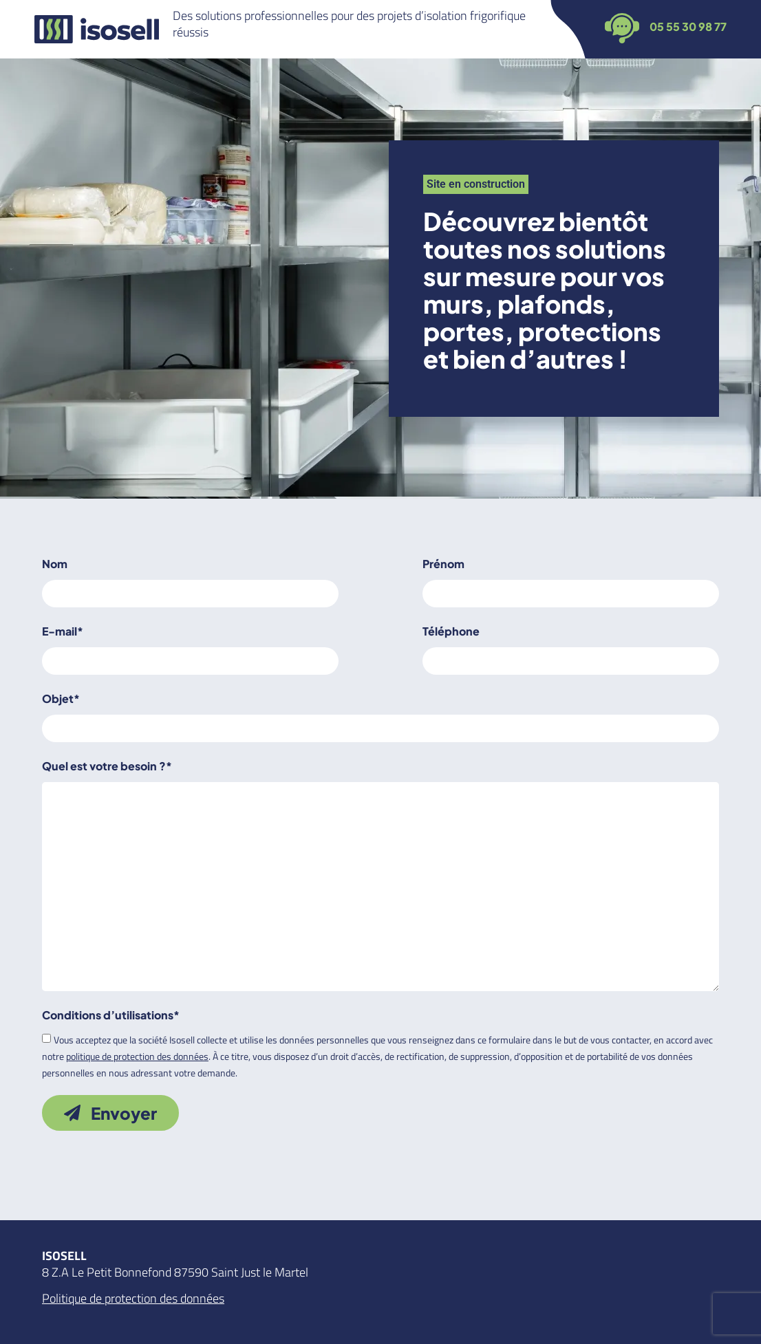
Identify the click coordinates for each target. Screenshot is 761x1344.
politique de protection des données (137, 1056)
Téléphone (451, 631)
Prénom (443, 563)
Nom (54, 563)
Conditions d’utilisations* (111, 1015)
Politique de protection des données (133, 1298)
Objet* (61, 698)
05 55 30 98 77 (688, 26)
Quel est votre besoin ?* (107, 766)
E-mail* (62, 631)
